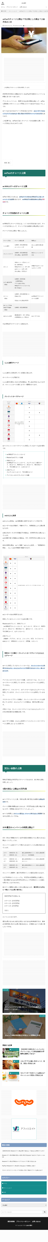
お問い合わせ (23, 7)
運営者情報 (11, 1221)
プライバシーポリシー (12, 7)
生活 (5, 1192)
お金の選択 (29, 1225)
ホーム (3, 7)
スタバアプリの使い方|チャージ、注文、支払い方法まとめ (32, 1062)
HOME (4, 11)
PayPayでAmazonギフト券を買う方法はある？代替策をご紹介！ (19, 1165)
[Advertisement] (24, 69)
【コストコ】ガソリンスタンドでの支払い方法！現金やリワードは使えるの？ (22, 1170)
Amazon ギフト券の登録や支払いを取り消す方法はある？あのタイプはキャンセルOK (23, 1156)
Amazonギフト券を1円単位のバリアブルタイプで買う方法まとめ (19, 1161)
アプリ (16, 1061)
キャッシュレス (13, 11)
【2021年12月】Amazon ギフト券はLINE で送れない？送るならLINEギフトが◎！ (23, 1151)
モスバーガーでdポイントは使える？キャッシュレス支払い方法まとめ (32, 1074)
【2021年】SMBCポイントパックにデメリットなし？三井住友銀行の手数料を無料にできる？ (32, 1051)
